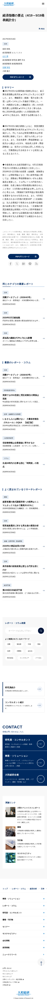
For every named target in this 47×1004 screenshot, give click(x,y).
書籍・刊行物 (8, 920)
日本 (5, 44)
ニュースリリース (10, 955)
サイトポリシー (8, 974)
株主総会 (10, 658)
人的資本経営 (8, 438)
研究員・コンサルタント (12, 913)
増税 (38, 644)
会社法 (30, 651)
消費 (8, 644)
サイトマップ (7, 976)
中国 (29, 644)
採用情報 (6, 948)
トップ (5, 889)
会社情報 (6, 941)
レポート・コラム (19, 889)
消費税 (19, 651)
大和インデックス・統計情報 (13, 979)
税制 (5, 497)
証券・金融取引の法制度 (12, 414)
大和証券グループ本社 (11, 982)
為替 (8, 651)
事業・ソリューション (11, 899)
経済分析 (33, 889)
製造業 (19, 644)
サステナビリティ (10, 934)
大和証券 (7, 985)
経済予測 (7, 585)
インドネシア (24, 658)
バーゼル (38, 658)
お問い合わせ (7, 968)
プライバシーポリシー (10, 971)
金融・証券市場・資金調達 (13, 541)
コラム (6, 458)
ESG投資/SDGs (9, 390)
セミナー (6, 927)
